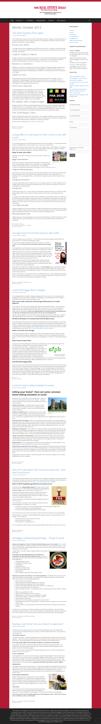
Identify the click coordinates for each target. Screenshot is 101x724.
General (15, 126)
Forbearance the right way (76, 80)
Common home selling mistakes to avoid (33, 385)
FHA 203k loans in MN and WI (36, 121)
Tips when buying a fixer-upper (28, 32)
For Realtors (29, 20)
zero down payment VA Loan (49, 167)
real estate (29, 225)
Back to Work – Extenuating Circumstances (39, 481)
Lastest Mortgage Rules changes (28, 290)
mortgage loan (15, 167)
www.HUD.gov (62, 525)
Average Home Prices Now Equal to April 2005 (35, 232)
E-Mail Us (51, 20)
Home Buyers (20, 126)
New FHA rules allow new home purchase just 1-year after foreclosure (39, 471)
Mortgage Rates (40, 20)
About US (20, 20)
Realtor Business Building (29, 616)
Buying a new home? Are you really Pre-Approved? (37, 623)
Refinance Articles (27, 282)
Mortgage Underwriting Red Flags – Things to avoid (38, 538)
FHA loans (51, 308)
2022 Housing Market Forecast (77, 76)
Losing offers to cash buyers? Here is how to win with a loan (39, 136)
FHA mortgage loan (17, 500)
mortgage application (17, 631)
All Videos (72, 30)
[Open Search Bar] (89, 20)
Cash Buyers (16, 225)
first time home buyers (35, 275)
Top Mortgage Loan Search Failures (78, 78)
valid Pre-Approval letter (23, 651)
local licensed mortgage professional (26, 447)
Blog (12, 20)
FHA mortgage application (28, 522)
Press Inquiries (61, 20)
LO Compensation (74, 36)
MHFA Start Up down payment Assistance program (41, 328)
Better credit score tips (75, 92)
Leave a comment (17, 128)
